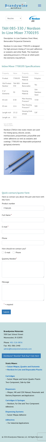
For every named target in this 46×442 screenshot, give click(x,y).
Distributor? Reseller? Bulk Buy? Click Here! (21, 356)
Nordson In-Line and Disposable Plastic (24, 369)
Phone (4, 238)
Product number (8, 203)
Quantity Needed (9, 258)
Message (5, 282)
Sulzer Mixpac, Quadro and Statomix (23, 366)
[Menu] (39, 5)
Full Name (7, 215)
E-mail (5, 226)
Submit (6, 312)
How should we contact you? (14, 248)
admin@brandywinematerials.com (18, 349)
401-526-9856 (16, 342)
